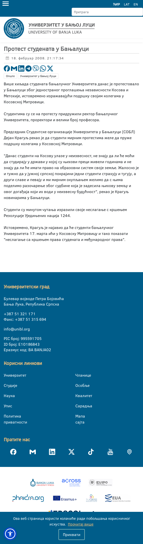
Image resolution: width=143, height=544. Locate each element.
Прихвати (71, 534)
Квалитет (78, 395)
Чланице (78, 375)
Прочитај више (81, 524)
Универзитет (7, 375)
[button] (10, 534)
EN (136, 4)
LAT (127, 4)
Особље (78, 385)
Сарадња (78, 406)
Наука (7, 395)
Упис (7, 406)
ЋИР (116, 4)
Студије (7, 385)
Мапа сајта (78, 416)
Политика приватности (7, 416)
